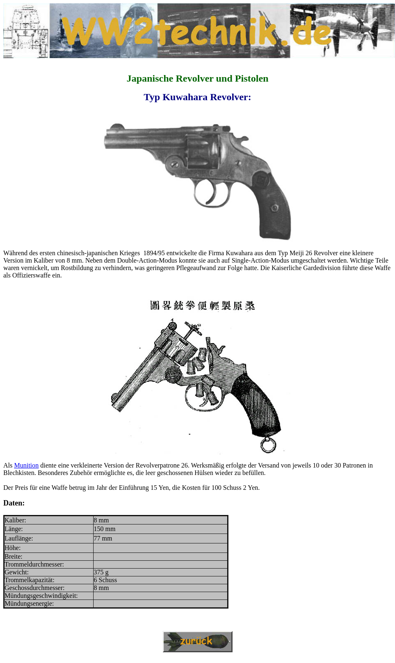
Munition (26, 465)
